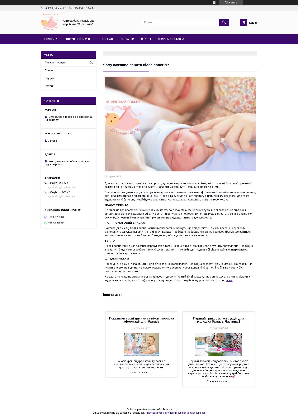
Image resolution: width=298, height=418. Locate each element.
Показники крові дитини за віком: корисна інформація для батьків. (141, 320)
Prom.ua (167, 409)
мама (229, 280)
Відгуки (49, 78)
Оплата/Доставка (171, 39)
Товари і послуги (77, 39)
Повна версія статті (141, 372)
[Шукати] (224, 22)
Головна (50, 39)
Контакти (127, 39)
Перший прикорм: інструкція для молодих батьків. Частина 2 (218, 320)
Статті (146, 39)
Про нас (107, 39)
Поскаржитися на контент (161, 412)
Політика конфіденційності (191, 412)
